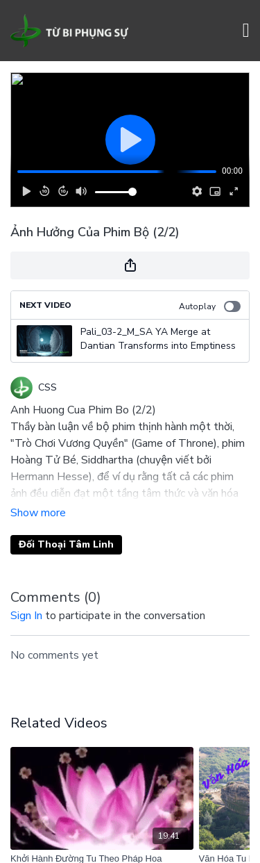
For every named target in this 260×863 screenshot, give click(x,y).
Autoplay (210, 306)
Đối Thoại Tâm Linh (66, 544)
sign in (26, 615)
